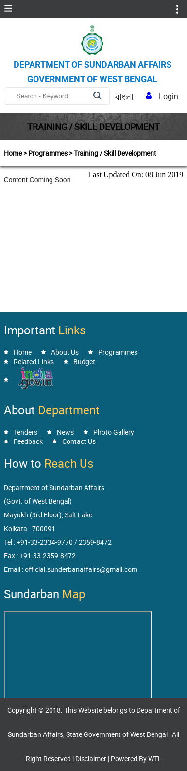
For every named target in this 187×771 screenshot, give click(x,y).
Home (23, 352)
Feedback (28, 441)
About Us (65, 352)
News (65, 432)
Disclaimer (90, 758)
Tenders (25, 432)
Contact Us (79, 441)
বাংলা (124, 97)
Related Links (34, 361)
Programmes (117, 352)
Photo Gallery (113, 432)
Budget (84, 361)
